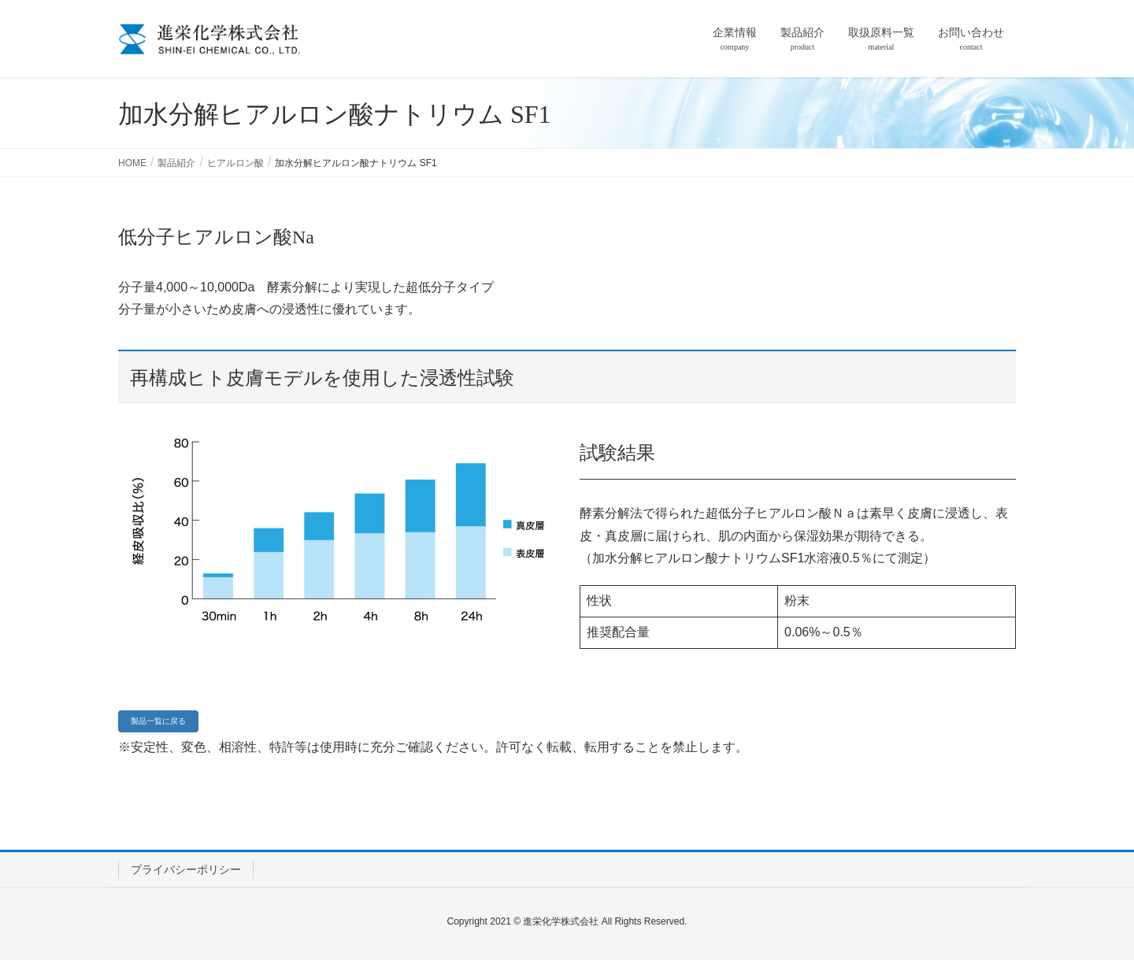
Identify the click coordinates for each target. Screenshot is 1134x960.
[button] (158, 721)
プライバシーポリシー (186, 869)
